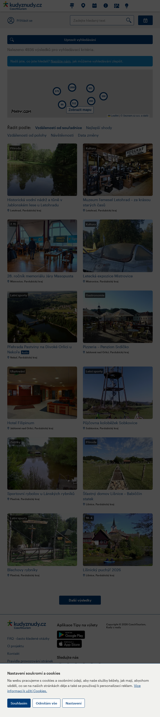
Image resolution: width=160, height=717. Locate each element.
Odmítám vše (46, 703)
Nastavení (73, 703)
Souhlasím (19, 703)
